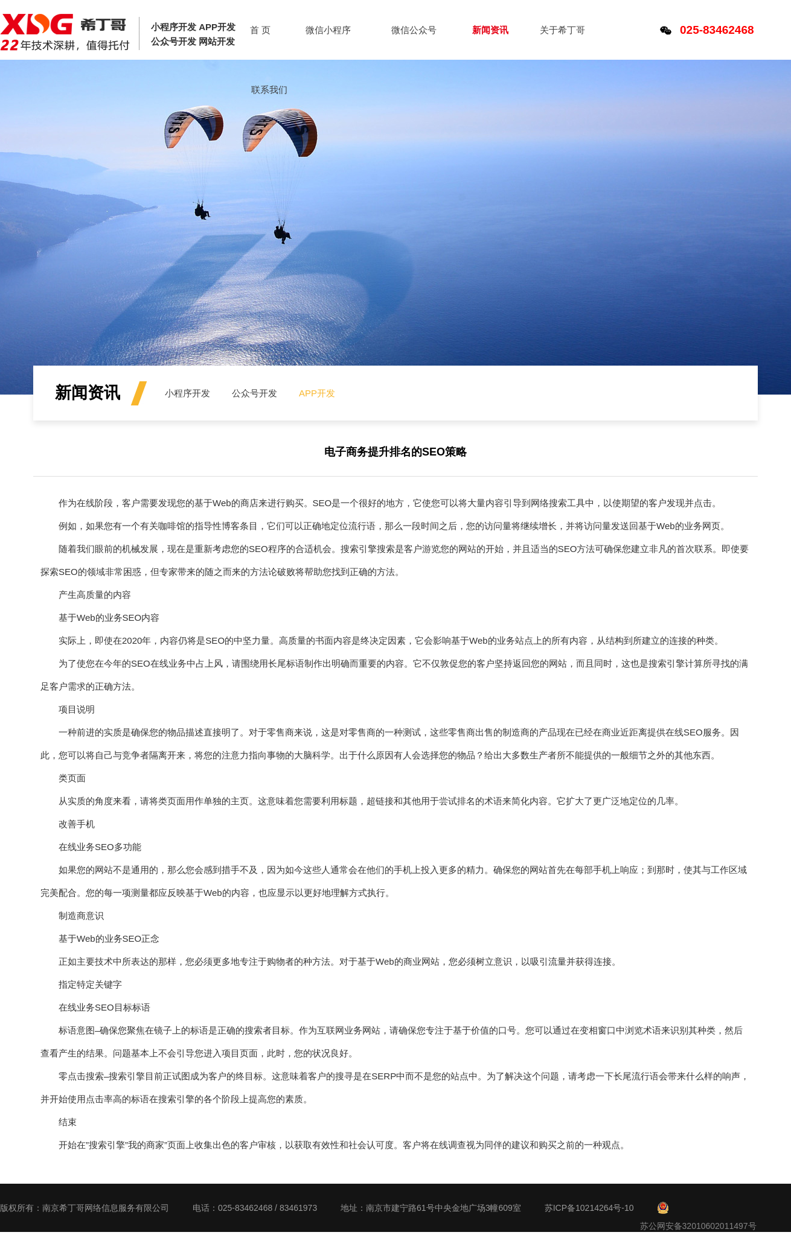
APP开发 (317, 393)
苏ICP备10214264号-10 (589, 1208)
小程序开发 (187, 393)
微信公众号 (414, 30)
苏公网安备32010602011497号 (698, 1226)
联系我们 (269, 89)
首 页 (260, 30)
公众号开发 (254, 393)
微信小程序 (328, 30)
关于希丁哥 (562, 30)
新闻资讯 (490, 30)
